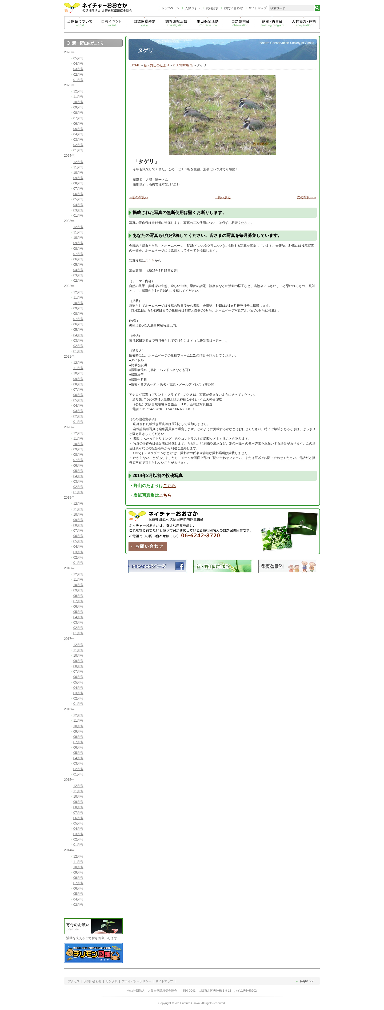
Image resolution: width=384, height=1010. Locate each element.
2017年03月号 (183, 65)
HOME (135, 65)
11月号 (78, 97)
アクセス (74, 981)
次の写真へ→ (306, 197)
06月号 (78, 124)
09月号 (78, 107)
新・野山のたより (156, 65)
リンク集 (112, 981)
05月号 (78, 58)
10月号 (78, 102)
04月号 (78, 64)
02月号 (78, 74)
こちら (150, 260)
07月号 (78, 118)
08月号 (78, 113)
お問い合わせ (93, 981)
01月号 (78, 80)
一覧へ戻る (223, 197)
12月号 (78, 91)
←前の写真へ (138, 197)
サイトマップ (164, 981)
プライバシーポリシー (136, 981)
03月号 (78, 69)
